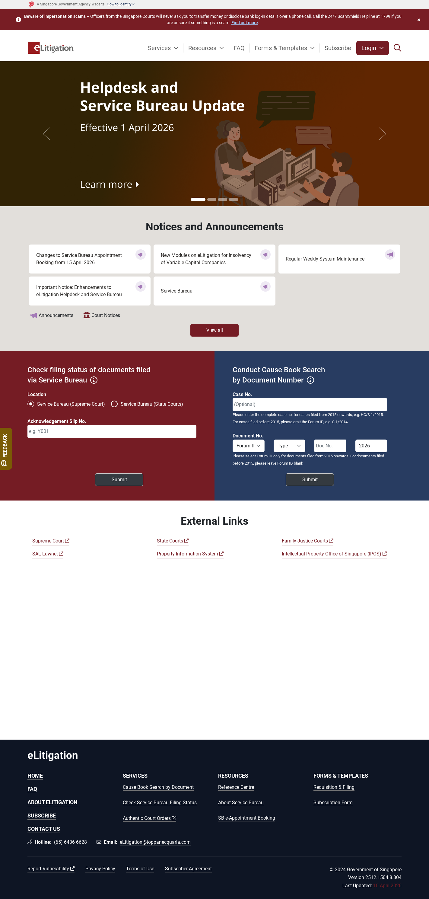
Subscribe (338, 48)
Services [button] (160, 48)
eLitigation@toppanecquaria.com (155, 842)
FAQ (239, 48)
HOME (35, 776)
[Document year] (371, 446)
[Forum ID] (249, 446)
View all (214, 330)
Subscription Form (333, 802)
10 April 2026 (387, 885)
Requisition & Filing (333, 787)
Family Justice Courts (307, 541)
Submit (119, 479)
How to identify (119, 4)
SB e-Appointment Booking (246, 818)
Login (369, 48)
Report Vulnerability (51, 869)
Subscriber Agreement (188, 869)
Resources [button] (203, 48)
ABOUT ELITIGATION (52, 802)
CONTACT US (43, 829)
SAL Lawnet (47, 554)
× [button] (419, 19)
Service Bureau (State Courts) (152, 404)
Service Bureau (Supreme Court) (71, 404)
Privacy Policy (100, 869)
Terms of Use (140, 869)
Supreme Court (50, 541)
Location (36, 394)
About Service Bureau (241, 802)
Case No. (242, 394)
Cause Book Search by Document (158, 787)
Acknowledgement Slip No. (56, 421)
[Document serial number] (330, 446)
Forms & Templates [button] (282, 48)
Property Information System (190, 554)
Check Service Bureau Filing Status (160, 802)
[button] (398, 48)
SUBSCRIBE (41, 815)
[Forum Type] (290, 446)
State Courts (173, 541)
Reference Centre (236, 787)
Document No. (248, 436)
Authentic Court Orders (149, 818)
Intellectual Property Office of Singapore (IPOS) (334, 554)
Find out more (244, 22)
